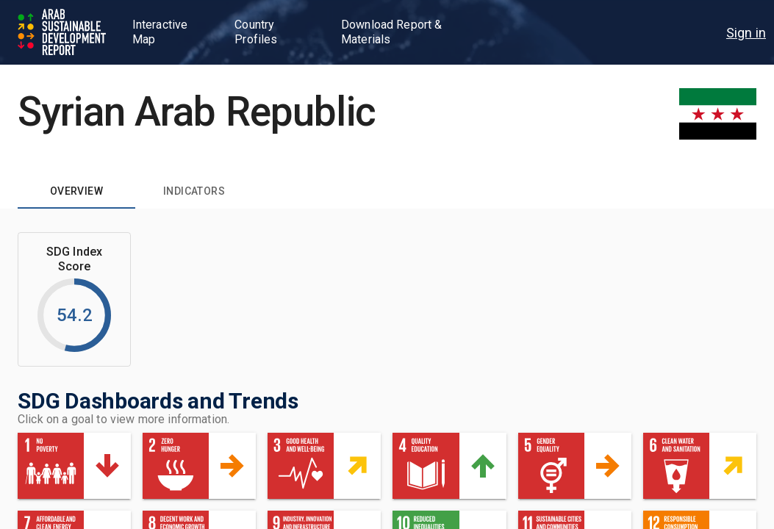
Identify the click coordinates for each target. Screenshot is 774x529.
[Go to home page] (63, 32)
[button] (74, 466)
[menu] (746, 33)
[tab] (76, 191)
